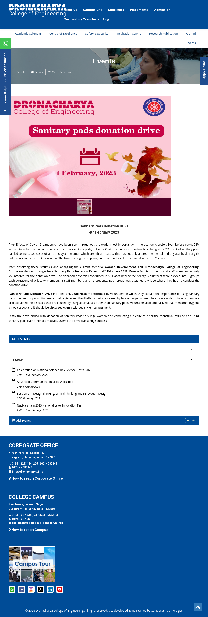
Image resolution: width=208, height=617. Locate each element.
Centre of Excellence (63, 33)
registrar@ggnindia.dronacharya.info (37, 522)
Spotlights (117, 10)
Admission (163, 10)
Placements (140, 10)
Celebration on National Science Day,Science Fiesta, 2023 (54, 370)
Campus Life (94, 10)
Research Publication (163, 33)
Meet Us (72, 10)
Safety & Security (96, 33)
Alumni (191, 33)
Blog (105, 19)
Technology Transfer (81, 19)
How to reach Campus (28, 530)
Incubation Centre (128, 33)
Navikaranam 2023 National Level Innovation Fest (49, 405)
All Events (36, 72)
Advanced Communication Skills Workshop (45, 382)
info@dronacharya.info (27, 471)
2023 (51, 72)
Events (191, 43)
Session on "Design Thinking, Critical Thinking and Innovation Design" (62, 394)
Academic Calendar (28, 33)
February (66, 72)
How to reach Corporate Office (36, 478)
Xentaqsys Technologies (167, 611)
